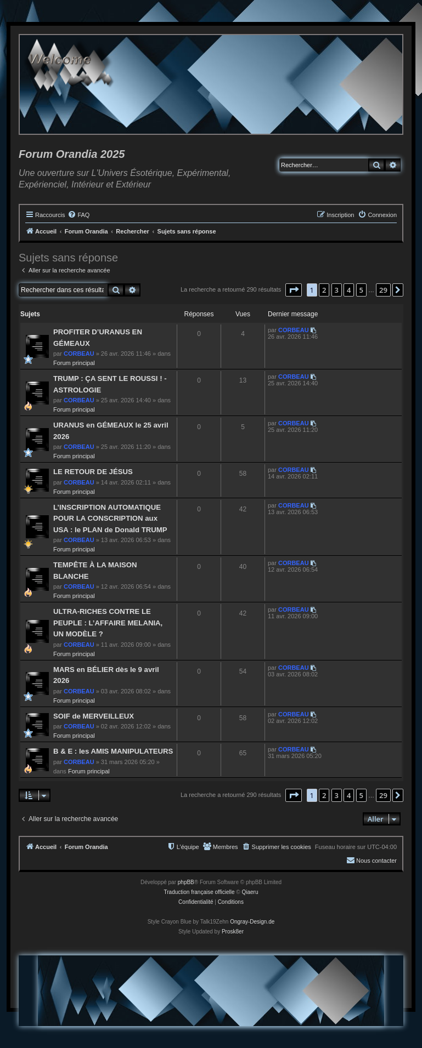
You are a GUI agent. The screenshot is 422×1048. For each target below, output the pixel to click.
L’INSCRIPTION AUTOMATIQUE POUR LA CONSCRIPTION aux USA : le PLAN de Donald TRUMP (110, 518)
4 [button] (349, 290)
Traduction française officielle (199, 892)
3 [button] (337, 290)
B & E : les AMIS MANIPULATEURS (113, 751)
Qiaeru (249, 892)
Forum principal (74, 363)
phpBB (186, 882)
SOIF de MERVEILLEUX (93, 716)
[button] (293, 290)
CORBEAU (79, 353)
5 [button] (361, 290)
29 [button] (383, 290)
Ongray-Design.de (252, 922)
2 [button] (324, 290)
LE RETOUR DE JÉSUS (93, 472)
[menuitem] (78, 214)
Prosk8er (233, 932)
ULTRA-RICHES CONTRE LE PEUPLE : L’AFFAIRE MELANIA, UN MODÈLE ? (107, 622)
